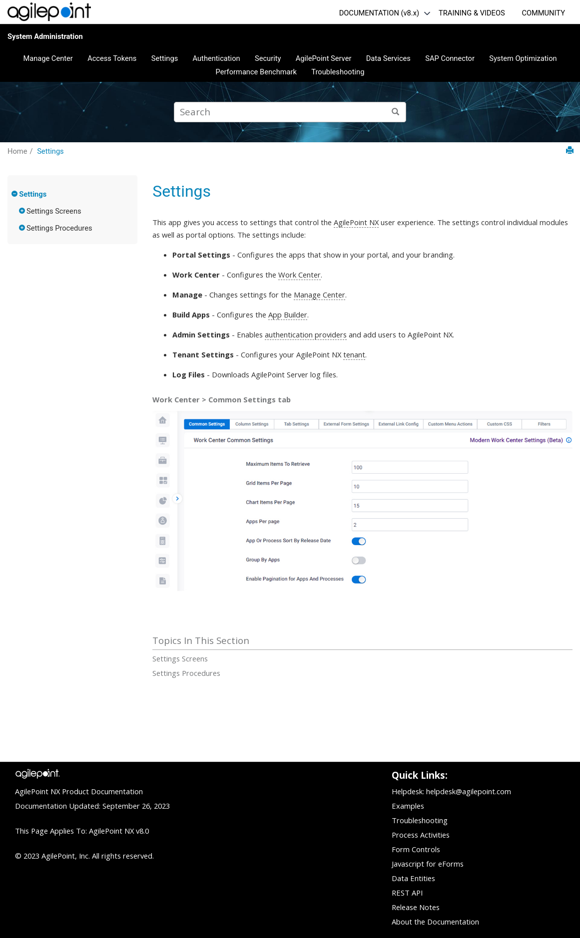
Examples (408, 806)
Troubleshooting (337, 71)
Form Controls (416, 849)
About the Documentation (435, 922)
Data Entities (413, 878)
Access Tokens (111, 58)
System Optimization (523, 58)
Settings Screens (53, 211)
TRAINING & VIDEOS (472, 12)
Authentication (216, 58)
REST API (407, 893)
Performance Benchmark (256, 71)
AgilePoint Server (324, 58)
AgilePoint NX (356, 222)
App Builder (287, 314)
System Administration (45, 36)
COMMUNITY (543, 12)
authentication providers (306, 334)
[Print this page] (570, 150)
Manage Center (47, 58)
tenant (354, 354)
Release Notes (416, 907)
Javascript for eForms (428, 864)
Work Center (299, 275)
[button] (15, 194)
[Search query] (290, 112)
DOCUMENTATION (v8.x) (379, 12)
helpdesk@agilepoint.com (468, 791)
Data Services (388, 58)
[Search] (396, 112)
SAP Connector (450, 58)
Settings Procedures (59, 228)
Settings (164, 58)
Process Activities (421, 835)
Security (268, 58)
